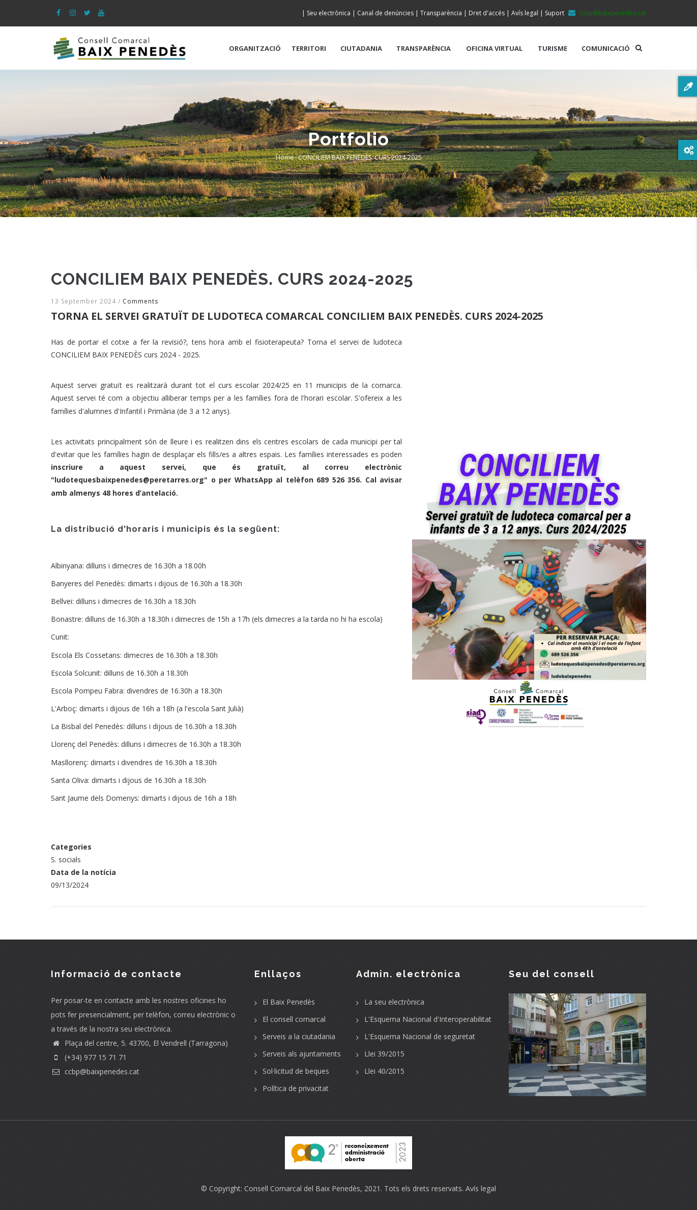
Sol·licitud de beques (296, 1071)
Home (285, 157)
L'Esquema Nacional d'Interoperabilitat (427, 1019)
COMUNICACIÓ (606, 48)
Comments (140, 301)
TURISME (552, 48)
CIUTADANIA (361, 48)
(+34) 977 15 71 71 (89, 1057)
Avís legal (481, 1188)
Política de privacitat (296, 1088)
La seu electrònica (394, 1002)
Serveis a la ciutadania (299, 1036)
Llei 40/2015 (384, 1071)
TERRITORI (309, 48)
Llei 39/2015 (384, 1053)
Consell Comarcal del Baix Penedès (302, 1188)
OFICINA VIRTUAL (494, 48)
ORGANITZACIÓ (255, 48)
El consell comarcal (294, 1019)
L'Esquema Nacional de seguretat (419, 1036)
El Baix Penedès (289, 1002)
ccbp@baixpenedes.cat (95, 1071)
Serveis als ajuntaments (302, 1053)
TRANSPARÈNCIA (423, 48)
